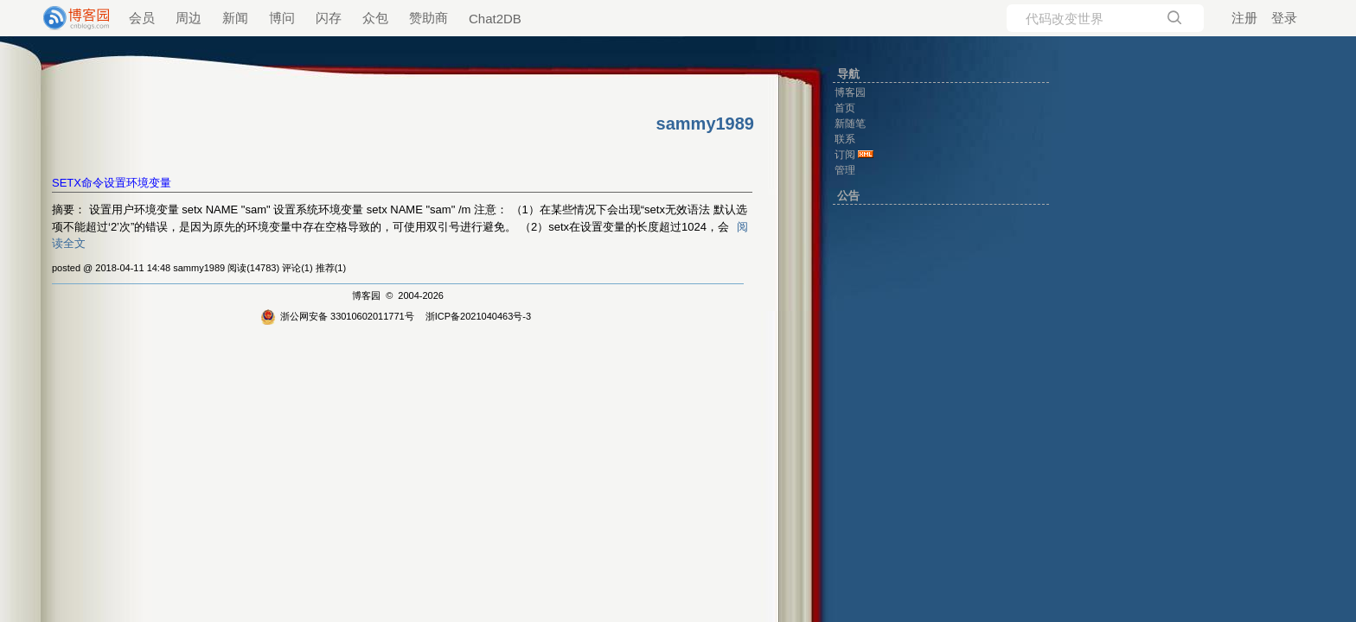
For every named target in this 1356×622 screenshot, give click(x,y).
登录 (1284, 17)
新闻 (235, 17)
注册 (1244, 17)
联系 (845, 139)
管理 (845, 170)
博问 (282, 17)
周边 (188, 17)
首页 (845, 108)
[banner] (69, 18)
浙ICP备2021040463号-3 (478, 316)
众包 (375, 17)
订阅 (845, 155)
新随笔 (850, 123)
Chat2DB (495, 18)
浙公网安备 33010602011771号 (337, 316)
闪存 (329, 17)
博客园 (366, 295)
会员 (142, 17)
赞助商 (428, 17)
